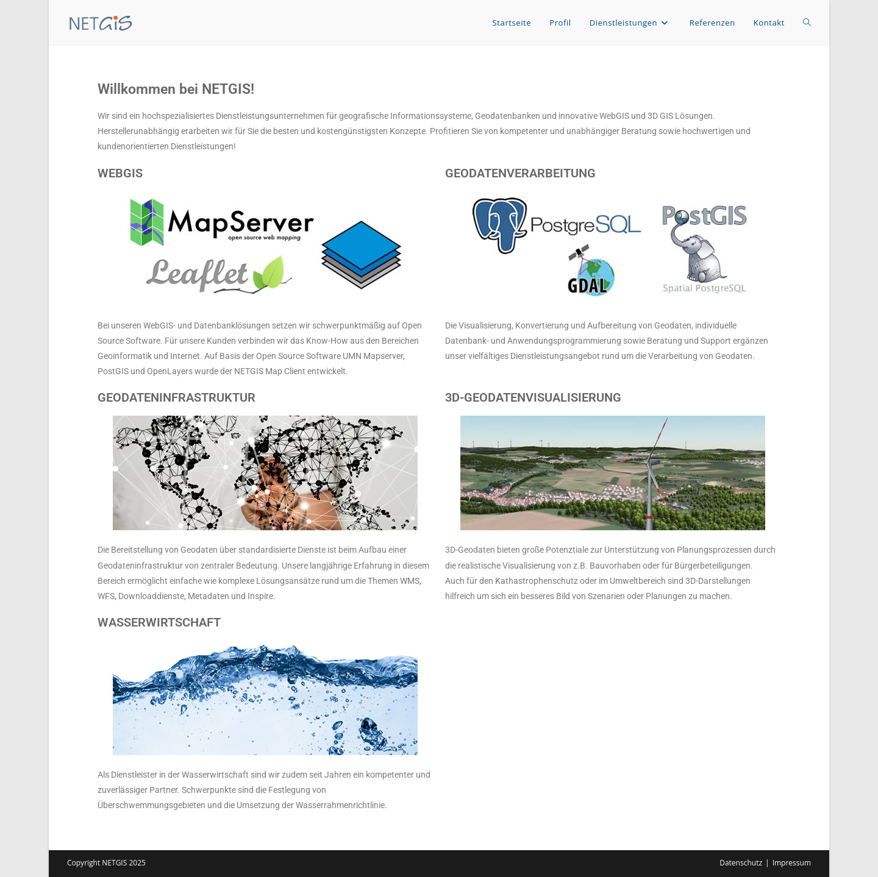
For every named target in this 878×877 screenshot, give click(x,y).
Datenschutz (740, 862)
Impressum (792, 862)
